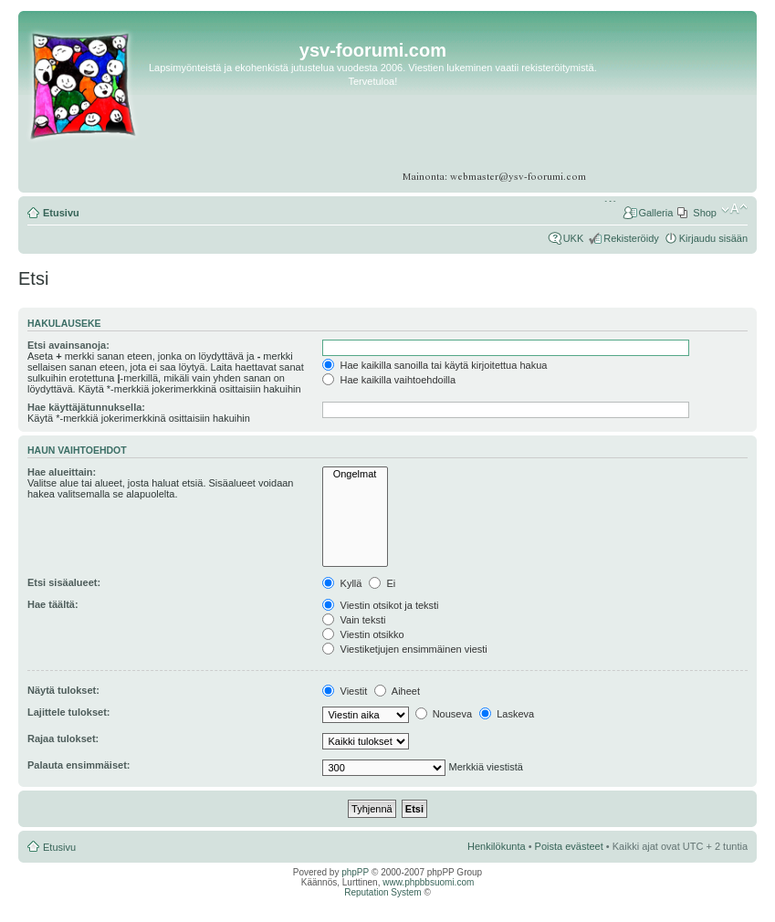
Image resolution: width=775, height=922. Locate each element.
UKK (573, 238)
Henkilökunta (496, 846)
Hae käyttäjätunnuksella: (86, 407)
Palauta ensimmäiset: (79, 765)
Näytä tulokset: (63, 690)
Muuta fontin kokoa (734, 209)
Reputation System (383, 892)
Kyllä (341, 583)
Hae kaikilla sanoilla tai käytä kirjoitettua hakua (434, 365)
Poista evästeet (569, 846)
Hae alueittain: (61, 471)
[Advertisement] (677, 111)
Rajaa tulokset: (63, 738)
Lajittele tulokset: (68, 712)
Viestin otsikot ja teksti (380, 605)
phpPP (355, 872)
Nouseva (443, 713)
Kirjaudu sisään (713, 238)
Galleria (655, 212)
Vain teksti (353, 619)
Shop (705, 212)
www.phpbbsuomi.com (428, 882)
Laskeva (506, 713)
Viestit (344, 691)
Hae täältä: (53, 604)
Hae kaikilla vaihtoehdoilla (389, 379)
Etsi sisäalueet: (63, 582)
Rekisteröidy (631, 238)
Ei (382, 583)
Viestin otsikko (362, 634)
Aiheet (397, 691)
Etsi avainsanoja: (68, 345)
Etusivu (61, 212)
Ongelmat (355, 474)
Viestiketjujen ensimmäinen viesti (404, 649)
